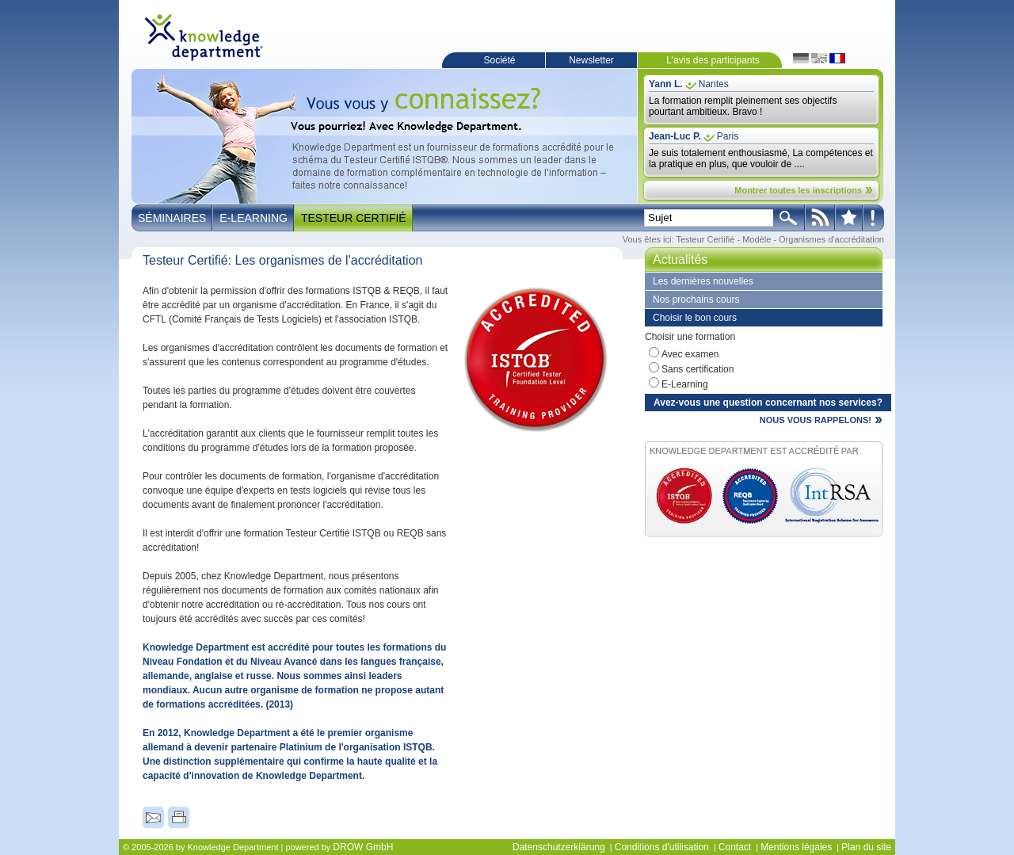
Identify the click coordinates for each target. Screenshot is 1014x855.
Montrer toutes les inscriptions (798, 190)
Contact (735, 847)
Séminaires (172, 218)
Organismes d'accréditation (831, 239)
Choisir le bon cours (695, 317)
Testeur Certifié (353, 218)
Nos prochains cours (696, 299)
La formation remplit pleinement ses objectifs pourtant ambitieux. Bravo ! (743, 106)
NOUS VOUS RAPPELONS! (815, 420)
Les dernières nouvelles (703, 281)
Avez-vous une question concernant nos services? (768, 402)
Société (499, 60)
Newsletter (591, 60)
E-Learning (253, 218)
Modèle (756, 239)
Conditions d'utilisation (662, 847)
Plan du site (866, 847)
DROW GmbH (363, 847)
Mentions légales (796, 847)
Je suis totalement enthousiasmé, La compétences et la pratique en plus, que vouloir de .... (761, 158)
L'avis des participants (713, 60)
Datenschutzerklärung (559, 847)
